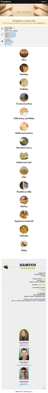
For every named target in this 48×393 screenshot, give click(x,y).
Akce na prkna (24, 12)
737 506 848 (12, 36)
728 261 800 (12, 35)
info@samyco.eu (8, 38)
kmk (31, 391)
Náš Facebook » (8, 43)
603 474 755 (13, 34)
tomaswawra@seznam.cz (24, 365)
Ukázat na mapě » (9, 42)
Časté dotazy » (8, 44)
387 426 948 (12, 33)
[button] (3, 9)
